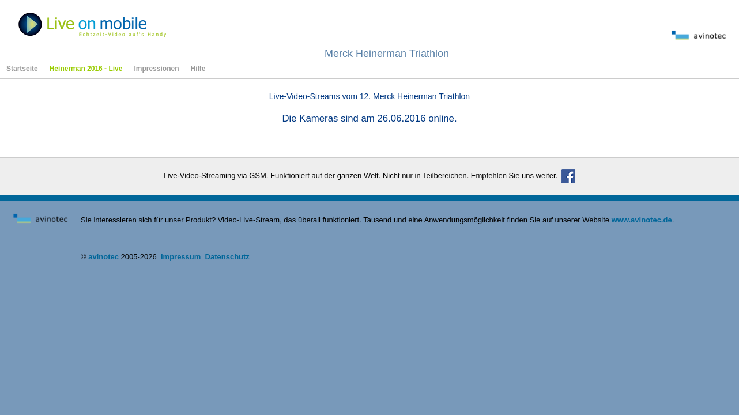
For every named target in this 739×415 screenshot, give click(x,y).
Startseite (22, 69)
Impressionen (156, 69)
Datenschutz (227, 256)
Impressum (181, 256)
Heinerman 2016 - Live (86, 69)
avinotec (103, 256)
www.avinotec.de (642, 220)
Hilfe (197, 69)
